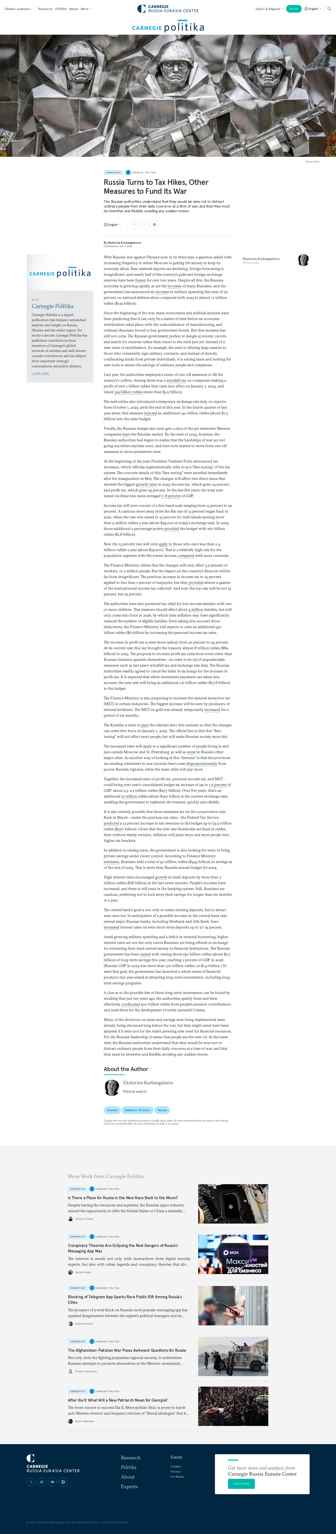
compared (186, 555)
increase (162, 291)
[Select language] (313, 9)
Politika (60, 8)
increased (212, 709)
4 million (195, 609)
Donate (294, 8)
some (191, 751)
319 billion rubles (128, 391)
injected (150, 413)
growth (161, 877)
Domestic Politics (137, 1110)
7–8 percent (171, 495)
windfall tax (176, 380)
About (73, 9)
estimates (111, 861)
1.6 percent (218, 784)
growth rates (146, 484)
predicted (111, 823)
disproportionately (201, 763)
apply (163, 543)
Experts (129, 1486)
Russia (162, 1110)
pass (145, 724)
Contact (176, 1466)
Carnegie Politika (144, 172)
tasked (145, 954)
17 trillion (129, 796)
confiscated (130, 1004)
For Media (177, 1477)
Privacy (175, 1471)
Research (45, 9)
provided (171, 528)
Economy (112, 1110)
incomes (175, 285)
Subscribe (241, 1483)
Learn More (40, 373)
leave (126, 434)
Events (176, 1457)
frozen (140, 280)
